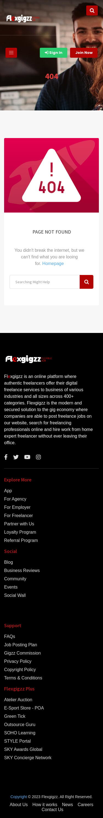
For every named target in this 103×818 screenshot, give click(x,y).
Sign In (53, 52)
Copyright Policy (20, 670)
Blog (8, 562)
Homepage (53, 263)
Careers (85, 805)
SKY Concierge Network (27, 758)
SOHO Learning (19, 733)
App (8, 491)
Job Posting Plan (20, 645)
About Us (19, 805)
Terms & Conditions (23, 678)
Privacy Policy (18, 661)
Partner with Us (19, 524)
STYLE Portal (17, 741)
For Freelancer (18, 515)
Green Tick (14, 716)
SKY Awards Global (23, 749)
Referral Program (21, 540)
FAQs (9, 636)
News (67, 805)
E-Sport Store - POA (24, 708)
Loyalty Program (20, 532)
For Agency (15, 499)
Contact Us (52, 810)
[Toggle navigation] (11, 53)
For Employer (17, 507)
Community (15, 579)
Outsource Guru (19, 724)
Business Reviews (22, 570)
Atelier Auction (18, 700)
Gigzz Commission (22, 653)
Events (11, 587)
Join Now (84, 52)
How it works (44, 805)
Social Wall (15, 595)
